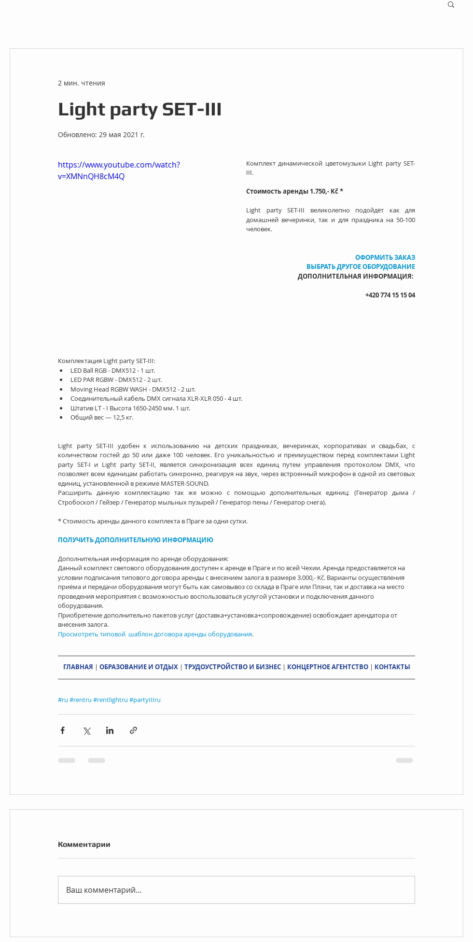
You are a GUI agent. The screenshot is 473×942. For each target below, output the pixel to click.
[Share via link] (133, 730)
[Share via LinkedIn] (109, 730)
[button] (451, 4)
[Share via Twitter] (86, 730)
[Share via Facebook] (62, 730)
